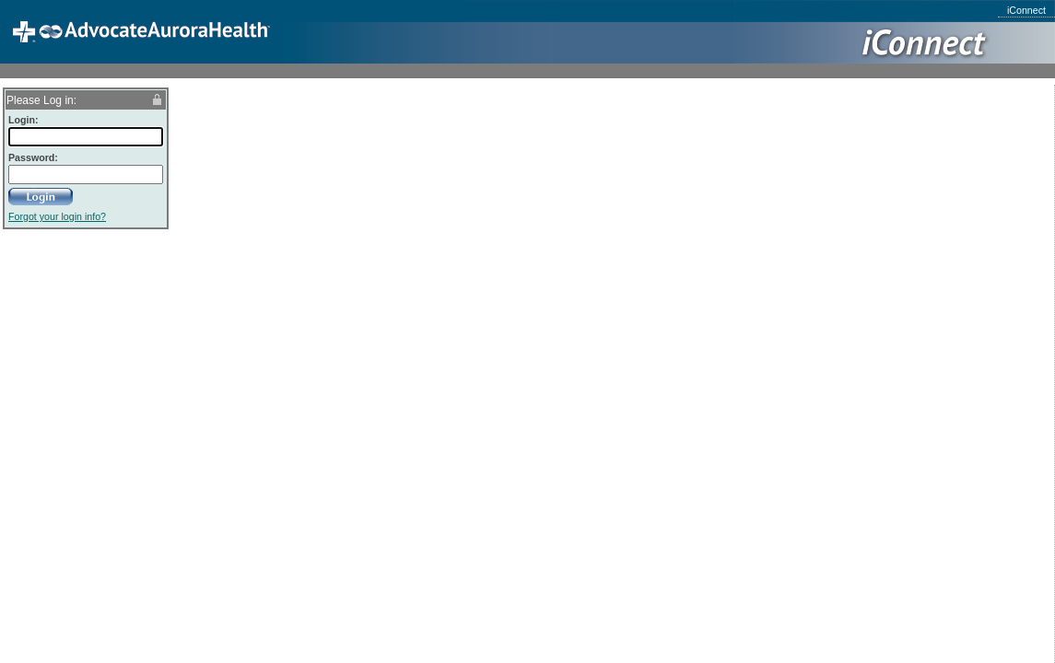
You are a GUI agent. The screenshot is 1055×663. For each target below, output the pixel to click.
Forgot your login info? (57, 216)
